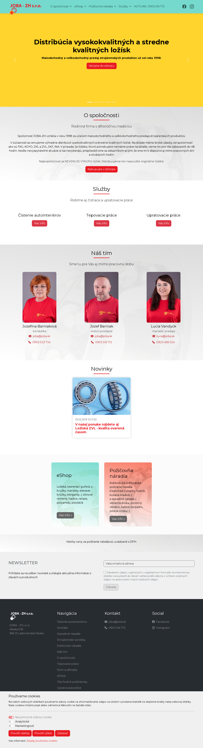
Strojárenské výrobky (71, 639)
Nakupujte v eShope (101, 169)
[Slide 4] (107, 102)
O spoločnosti (66, 657)
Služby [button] (123, 6)
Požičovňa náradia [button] (101, 6)
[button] (71, 7)
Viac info (39, 223)
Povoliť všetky (20, 733)
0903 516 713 (103, 342)
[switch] (11, 721)
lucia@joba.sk (165, 336)
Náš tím (62, 651)
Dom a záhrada (67, 669)
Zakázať (62, 733)
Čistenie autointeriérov (72, 621)
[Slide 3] (101, 102)
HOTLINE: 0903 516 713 (149, 6)
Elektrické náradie (69, 645)
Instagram (163, 627)
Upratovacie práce (69, 687)
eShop (61, 675)
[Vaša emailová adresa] (149, 563)
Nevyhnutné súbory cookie (33, 717)
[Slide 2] (95, 102)
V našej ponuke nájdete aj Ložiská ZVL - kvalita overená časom (99, 428)
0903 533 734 (41, 342)
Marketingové (24, 725)
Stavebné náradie (68, 633)
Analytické (22, 721)
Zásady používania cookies (42, 740)
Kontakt (62, 627)
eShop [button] (78, 6)
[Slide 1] (89, 102)
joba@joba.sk (41, 336)
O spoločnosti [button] (59, 6)
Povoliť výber (43, 733)
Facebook (162, 621)
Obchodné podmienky (72, 681)
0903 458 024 (165, 342)
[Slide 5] (113, 102)
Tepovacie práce (68, 663)
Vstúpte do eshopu (101, 65)
